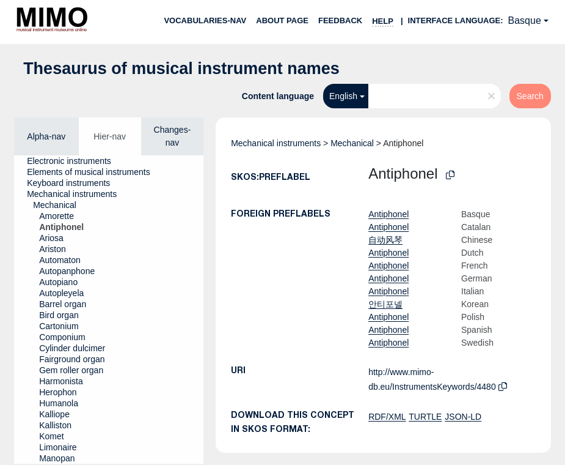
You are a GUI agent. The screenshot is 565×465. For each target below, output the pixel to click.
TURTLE (425, 417)
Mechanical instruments (276, 143)
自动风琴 (385, 240)
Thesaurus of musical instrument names (181, 68)
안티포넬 (385, 304)
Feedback (340, 20)
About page (282, 20)
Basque (524, 20)
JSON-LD (463, 417)
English (343, 96)
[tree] (108, 309)
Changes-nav (172, 136)
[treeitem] (74, 160)
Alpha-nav (46, 136)
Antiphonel (388, 214)
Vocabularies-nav (205, 20)
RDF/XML (387, 417)
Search (530, 96)
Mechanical (352, 143)
